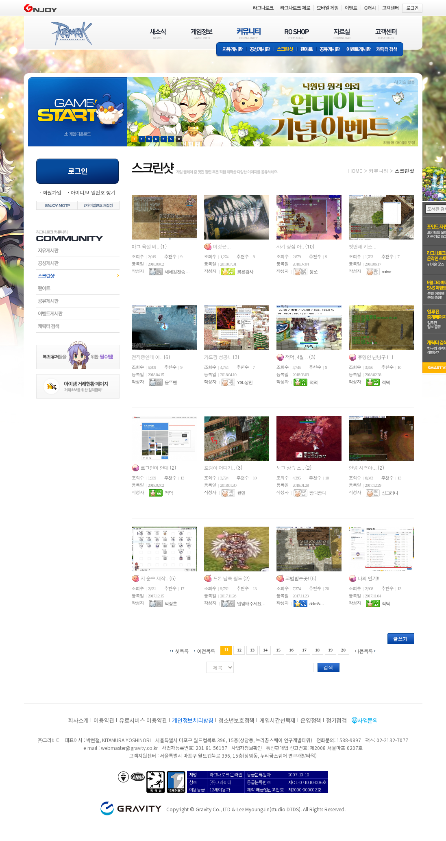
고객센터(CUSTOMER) (386, 33)
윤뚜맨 (171, 382)
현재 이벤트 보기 (179, 139)
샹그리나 (390, 492)
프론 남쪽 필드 (228, 578)
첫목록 (181, 650)
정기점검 (336, 720)
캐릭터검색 (78, 326)
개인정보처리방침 (192, 720)
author (386, 271)
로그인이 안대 (155, 467)
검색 (328, 667)
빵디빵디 (317, 492)
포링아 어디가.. (220, 467)
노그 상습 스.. (290, 467)
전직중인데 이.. (148, 356)
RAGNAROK (71, 34)
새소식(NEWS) (157, 33)
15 (278, 649)
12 (239, 649)
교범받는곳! (297, 578)
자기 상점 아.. (290, 246)
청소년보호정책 (236, 720)
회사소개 (78, 720)
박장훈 (171, 603)
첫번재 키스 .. (362, 246)
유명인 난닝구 (372, 356)
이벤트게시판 (359, 49)
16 (291, 649)
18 (317, 649)
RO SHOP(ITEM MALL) (297, 33)
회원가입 (52, 192)
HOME (355, 170)
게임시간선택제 (277, 720)
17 (304, 649)
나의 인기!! (368, 578)
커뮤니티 (378, 170)
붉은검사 (245, 271)
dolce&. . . (316, 603)
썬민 (241, 492)
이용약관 (104, 720)
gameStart (77, 104)
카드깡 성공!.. (218, 356)
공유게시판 (330, 49)
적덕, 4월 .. (297, 356)
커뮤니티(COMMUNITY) (249, 33)
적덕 (313, 382)
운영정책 (310, 720)
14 (265, 649)
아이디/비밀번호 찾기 (92, 192)
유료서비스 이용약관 (143, 720)
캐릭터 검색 (389, 49)
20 (343, 649)
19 (330, 649)
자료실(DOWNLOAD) (342, 33)
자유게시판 (231, 49)
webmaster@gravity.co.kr (129, 747)
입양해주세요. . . (251, 603)
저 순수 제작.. (155, 578)
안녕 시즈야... (363, 467)
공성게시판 (260, 49)
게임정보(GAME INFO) (202, 33)
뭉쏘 (313, 271)
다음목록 (364, 650)
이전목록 (206, 650)
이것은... (222, 246)
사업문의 (367, 720)
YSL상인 (244, 382)
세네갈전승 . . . (177, 271)
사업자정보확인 (246, 747)
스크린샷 (285, 49)
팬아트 (306, 49)
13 (252, 649)
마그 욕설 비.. (146, 246)
